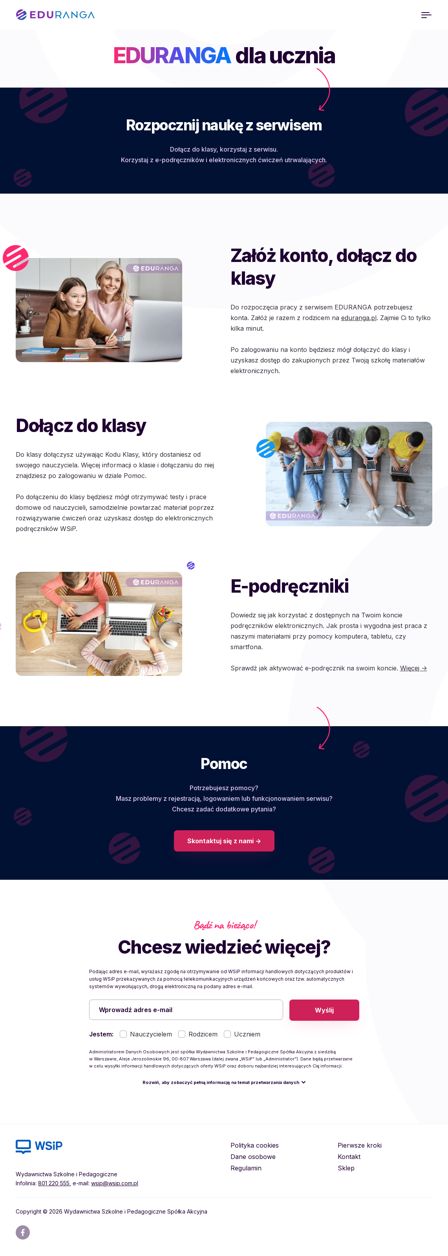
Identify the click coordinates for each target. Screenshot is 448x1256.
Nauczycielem (151, 1035)
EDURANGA (55, 14)
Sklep (346, 1169)
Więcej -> (413, 668)
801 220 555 (53, 1184)
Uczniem (247, 1035)
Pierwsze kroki (360, 1146)
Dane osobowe (253, 1157)
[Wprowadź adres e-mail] (186, 1010)
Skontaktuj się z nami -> (224, 841)
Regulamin (245, 1169)
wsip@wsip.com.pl (114, 1184)
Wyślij (324, 1010)
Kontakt (349, 1157)
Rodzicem (203, 1035)
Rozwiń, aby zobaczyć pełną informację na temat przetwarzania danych (221, 1083)
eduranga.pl (359, 318)
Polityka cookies (254, 1146)
